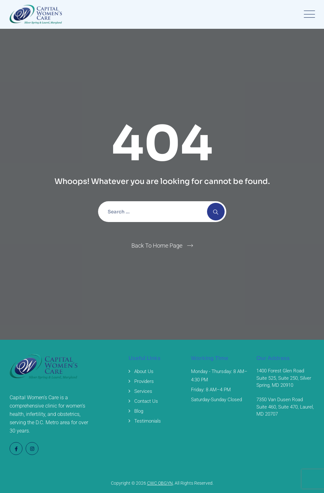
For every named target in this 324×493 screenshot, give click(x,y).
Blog (138, 411)
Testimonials (147, 421)
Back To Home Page (156, 245)
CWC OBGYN (160, 483)
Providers (144, 381)
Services (143, 391)
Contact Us (146, 401)
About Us (144, 371)
